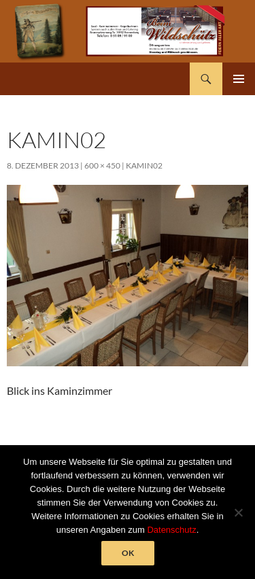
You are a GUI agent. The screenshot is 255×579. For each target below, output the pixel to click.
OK (128, 553)
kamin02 (144, 165)
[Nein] (238, 512)
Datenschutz (171, 530)
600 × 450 (102, 165)
